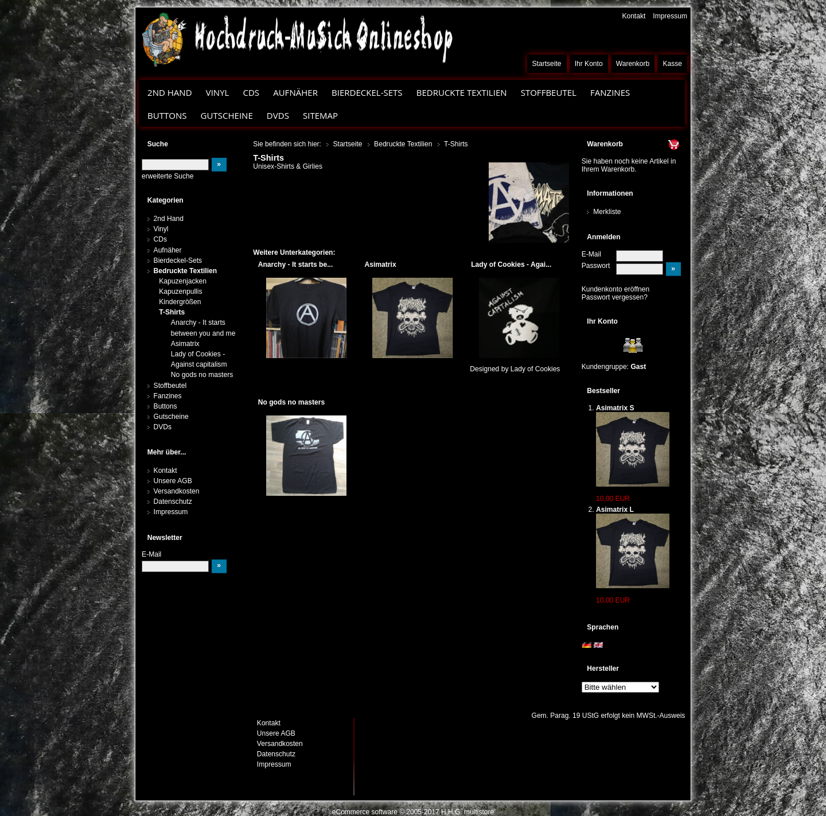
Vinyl (217, 92)
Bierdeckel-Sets (367, 92)
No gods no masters (202, 375)
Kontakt (633, 16)
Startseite (547, 64)
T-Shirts (172, 312)
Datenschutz (173, 502)
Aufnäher (295, 92)
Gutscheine (227, 115)
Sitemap (320, 115)
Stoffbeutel (548, 92)
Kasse (672, 64)
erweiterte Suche (167, 176)
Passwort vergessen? (615, 297)
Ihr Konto (589, 64)
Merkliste (607, 212)
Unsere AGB (173, 481)
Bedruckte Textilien (461, 92)
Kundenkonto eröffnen (616, 289)
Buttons (166, 115)
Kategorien (165, 200)
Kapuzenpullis (180, 291)
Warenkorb (633, 64)
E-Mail (591, 254)
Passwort (596, 266)
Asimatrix (185, 344)
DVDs (278, 115)
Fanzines (610, 92)
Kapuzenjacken (182, 281)
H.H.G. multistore (467, 812)
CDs (251, 92)
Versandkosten (177, 491)
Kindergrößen (180, 302)
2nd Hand (169, 92)
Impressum (670, 16)
